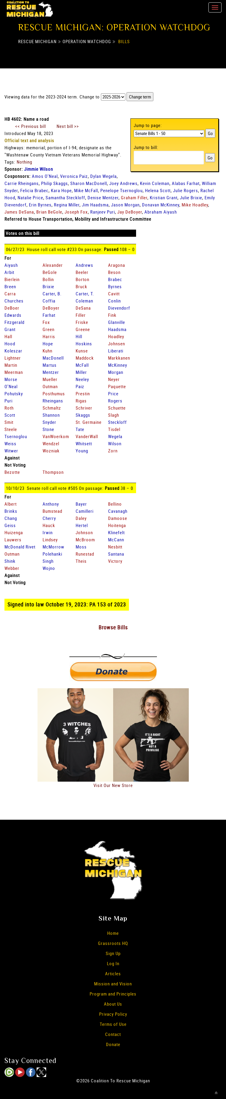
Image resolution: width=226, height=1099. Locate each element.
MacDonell (53, 358)
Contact (113, 1034)
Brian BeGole (49, 212)
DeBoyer (51, 308)
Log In (113, 963)
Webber (11, 568)
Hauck (49, 525)
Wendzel (51, 443)
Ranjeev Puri (102, 212)
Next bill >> (68, 126)
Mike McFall (86, 190)
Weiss (10, 443)
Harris (49, 336)
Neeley (82, 379)
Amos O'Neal (45, 176)
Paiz (80, 386)
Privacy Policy (113, 1014)
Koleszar (13, 351)
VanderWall (87, 436)
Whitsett (84, 443)
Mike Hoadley (195, 205)
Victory (115, 561)
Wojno (49, 568)
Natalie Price (30, 197)
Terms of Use (113, 1024)
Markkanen (119, 358)
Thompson (53, 472)
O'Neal (11, 386)
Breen (10, 286)
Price (113, 393)
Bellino (115, 504)
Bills (124, 41)
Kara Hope (61, 190)
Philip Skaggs (54, 183)
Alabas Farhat (185, 183)
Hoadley (116, 336)
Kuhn (47, 351)
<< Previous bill (30, 126)
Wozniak (51, 451)
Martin (10, 365)
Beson (114, 272)
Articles (113, 973)
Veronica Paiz (74, 176)
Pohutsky (13, 393)
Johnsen (116, 344)
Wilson (114, 443)
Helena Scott (158, 190)
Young (82, 451)
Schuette (117, 408)
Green (48, 329)
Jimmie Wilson (38, 169)
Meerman (13, 372)
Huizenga (13, 532)
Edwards (12, 315)
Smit (8, 422)
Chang (10, 518)
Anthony (51, 504)
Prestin (83, 393)
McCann (116, 540)
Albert (10, 504)
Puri (8, 401)
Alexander (53, 265)
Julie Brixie (191, 197)
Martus (50, 365)
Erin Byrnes (40, 205)
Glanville (116, 322)
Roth (9, 408)
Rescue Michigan (37, 41)
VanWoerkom (56, 436)
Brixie (48, 286)
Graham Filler (134, 197)
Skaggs (83, 415)
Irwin (48, 532)
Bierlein (12, 279)
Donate (113, 1044)
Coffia (49, 301)
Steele (10, 429)
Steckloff (117, 422)
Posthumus (54, 393)
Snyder (49, 422)
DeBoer (11, 308)
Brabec (115, 279)
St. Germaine (89, 422)
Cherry (49, 518)
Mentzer (51, 372)
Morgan (115, 372)
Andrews (84, 265)
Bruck (81, 286)
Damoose (117, 518)
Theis (81, 561)
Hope (48, 344)
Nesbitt (115, 547)
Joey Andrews (123, 183)
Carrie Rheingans (21, 183)
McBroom (85, 540)
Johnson (84, 532)
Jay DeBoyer (129, 212)
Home (113, 933)
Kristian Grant (163, 197)
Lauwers (12, 540)
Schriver (84, 408)
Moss (81, 547)
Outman (50, 386)
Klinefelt (116, 532)
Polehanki (52, 554)
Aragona (116, 265)
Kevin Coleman (154, 183)
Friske (82, 322)
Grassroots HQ (113, 943)
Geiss (10, 525)
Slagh (113, 415)
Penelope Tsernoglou (121, 190)
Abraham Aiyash (160, 212)
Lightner (12, 358)
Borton (82, 279)
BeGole (50, 272)
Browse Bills (113, 627)
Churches (14, 301)
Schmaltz (52, 408)
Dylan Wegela (103, 176)
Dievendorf (119, 308)
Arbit (9, 272)
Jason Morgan (125, 205)
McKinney (117, 365)
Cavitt (114, 294)
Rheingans (53, 401)
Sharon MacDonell (88, 183)
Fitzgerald (14, 322)
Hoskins (84, 344)
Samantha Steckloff (65, 197)
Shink (9, 561)
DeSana (83, 308)
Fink (112, 315)
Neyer (114, 379)
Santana (116, 554)
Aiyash (11, 265)
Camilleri (84, 511)
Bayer (81, 504)
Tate (80, 429)
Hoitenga (117, 525)
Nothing (24, 162)
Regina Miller (67, 205)
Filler (81, 315)
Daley (81, 518)
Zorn (113, 451)
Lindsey (50, 540)
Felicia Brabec (34, 190)
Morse (10, 379)
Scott (9, 415)
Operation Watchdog (87, 41)
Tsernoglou (15, 436)
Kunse (82, 351)
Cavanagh (117, 511)
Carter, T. (85, 294)
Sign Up (113, 953)
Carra (10, 294)
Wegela (115, 436)
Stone (48, 429)
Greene (83, 329)
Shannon (51, 415)
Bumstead (52, 511)
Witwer (11, 451)
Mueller (50, 379)
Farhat (49, 315)
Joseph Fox (76, 212)
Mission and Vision (113, 984)
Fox (46, 322)
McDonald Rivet (19, 547)
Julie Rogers (185, 190)
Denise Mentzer (103, 197)
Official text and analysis (29, 140)
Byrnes (115, 286)
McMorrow (53, 547)
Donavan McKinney (160, 205)
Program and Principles (113, 994)
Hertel (82, 525)
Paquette (117, 386)
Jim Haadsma (95, 205)
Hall (8, 336)
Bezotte (12, 472)
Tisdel (114, 429)
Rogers (115, 401)
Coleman (84, 301)
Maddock (85, 358)
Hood (9, 344)
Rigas (81, 401)
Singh (48, 561)
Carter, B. (52, 294)
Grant (9, 329)
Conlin (114, 301)
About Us (113, 1004)
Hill (79, 336)
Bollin (48, 279)
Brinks (10, 511)
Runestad (85, 554)
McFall (82, 365)
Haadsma (117, 329)
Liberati (115, 351)
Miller (81, 372)
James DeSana (19, 212)
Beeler (82, 272)
